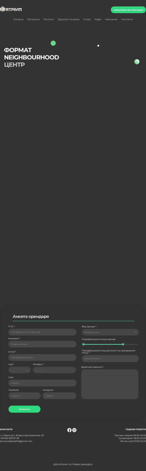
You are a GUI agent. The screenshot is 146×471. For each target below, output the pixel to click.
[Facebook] (69, 430)
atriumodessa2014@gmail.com (16, 441)
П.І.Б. (11, 326)
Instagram (48, 390)
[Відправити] (24, 409)
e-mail (11, 352)
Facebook (14, 390)
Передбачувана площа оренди (99, 339)
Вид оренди (88, 326)
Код (10, 364)
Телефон (37, 364)
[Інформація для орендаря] (128, 9)
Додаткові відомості (92, 367)
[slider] (83, 344)
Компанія (13, 338)
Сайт (11, 377)
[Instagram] (74, 430)
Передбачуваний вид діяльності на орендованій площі (108, 352)
